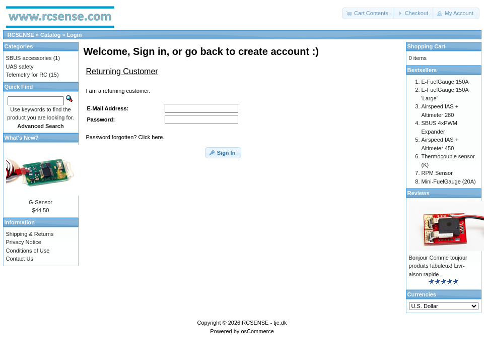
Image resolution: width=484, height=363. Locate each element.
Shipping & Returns (30, 234)
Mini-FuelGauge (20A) (449, 181)
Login (74, 35)
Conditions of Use (28, 251)
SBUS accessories (29, 58)
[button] (368, 13)
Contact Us (19, 259)
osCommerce (257, 331)
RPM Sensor (437, 173)
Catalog (50, 35)
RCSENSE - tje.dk (264, 323)
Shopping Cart (426, 46)
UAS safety (20, 67)
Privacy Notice (23, 242)
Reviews (418, 193)
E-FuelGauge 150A (445, 82)
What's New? (22, 138)
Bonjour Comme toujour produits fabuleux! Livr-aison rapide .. (438, 266)
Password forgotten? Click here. (125, 137)
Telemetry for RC (27, 75)
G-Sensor (40, 202)
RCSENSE (21, 35)
